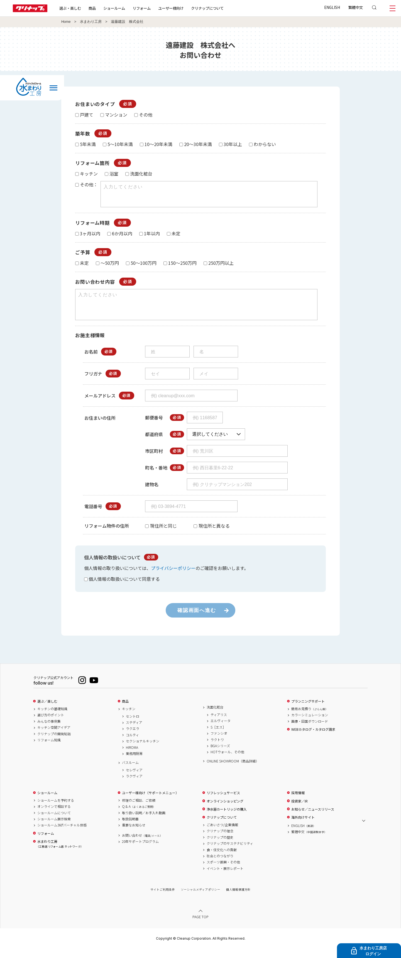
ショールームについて (54, 823)
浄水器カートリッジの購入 (227, 819)
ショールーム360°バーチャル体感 (62, 835)
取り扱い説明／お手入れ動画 (143, 823)
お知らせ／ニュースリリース (312, 819)
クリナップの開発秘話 (54, 744)
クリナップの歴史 (220, 847)
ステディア (134, 732)
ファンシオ (219, 743)
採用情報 (298, 803)
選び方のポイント (50, 725)
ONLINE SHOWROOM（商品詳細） (233, 771)
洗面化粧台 (215, 717)
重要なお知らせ (133, 835)
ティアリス (219, 724)
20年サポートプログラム (140, 851)
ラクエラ (132, 738)
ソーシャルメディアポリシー (200, 899)
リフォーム (142, 8)
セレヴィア (134, 780)
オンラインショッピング (225, 811)
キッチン (128, 719)
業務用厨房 (134, 763)
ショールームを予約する (55, 810)
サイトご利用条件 (162, 899)
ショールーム (114, 8)
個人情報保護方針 (238, 899)
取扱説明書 (130, 829)
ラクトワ (217, 749)
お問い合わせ (142, 845)
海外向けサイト (303, 827)
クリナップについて (207, 8)
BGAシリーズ (220, 756)
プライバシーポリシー (173, 578)
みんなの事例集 (49, 731)
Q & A (139, 816)
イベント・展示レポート (225, 878)
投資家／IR (299, 811)
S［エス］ (218, 737)
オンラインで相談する (54, 816)
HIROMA (132, 757)
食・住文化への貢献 (222, 860)
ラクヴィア (134, 786)
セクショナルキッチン (142, 751)
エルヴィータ (221, 731)
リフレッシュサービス (223, 803)
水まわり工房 (91, 22)
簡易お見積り (309, 719)
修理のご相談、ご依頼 (138, 810)
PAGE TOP (200, 926)
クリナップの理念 (220, 841)
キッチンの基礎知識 (52, 719)
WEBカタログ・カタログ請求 (313, 739)
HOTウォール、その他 (227, 762)
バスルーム (130, 772)
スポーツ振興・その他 (223, 872)
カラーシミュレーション (309, 725)
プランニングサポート (308, 711)
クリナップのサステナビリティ (230, 853)
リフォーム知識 (49, 750)
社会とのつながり (220, 866)
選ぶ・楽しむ (70, 8)
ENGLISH (332, 7)
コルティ (132, 745)
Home (66, 22)
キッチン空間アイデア (53, 737)
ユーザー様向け (171, 8)
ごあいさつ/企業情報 (222, 835)
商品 (125, 711)
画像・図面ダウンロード (309, 731)
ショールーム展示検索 (54, 829)
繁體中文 (355, 7)
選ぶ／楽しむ (47, 711)
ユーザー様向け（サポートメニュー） (150, 803)
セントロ (132, 726)
